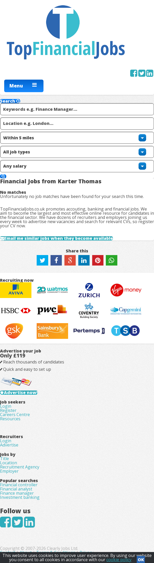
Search (10, 101)
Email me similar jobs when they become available (58, 238)
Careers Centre (15, 414)
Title (4, 458)
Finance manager (17, 493)
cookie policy (118, 559)
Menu (16, 85)
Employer (9, 471)
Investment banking (20, 497)
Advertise (9, 445)
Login (5, 406)
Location (8, 463)
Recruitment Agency (19, 467)
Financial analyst (16, 489)
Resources (10, 419)
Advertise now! (21, 392)
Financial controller (18, 485)
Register (8, 410)
